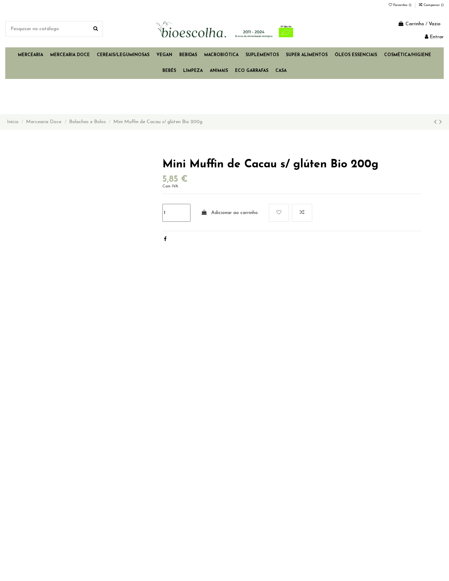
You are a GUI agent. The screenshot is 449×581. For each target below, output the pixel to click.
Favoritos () (401, 5)
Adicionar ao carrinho (229, 212)
